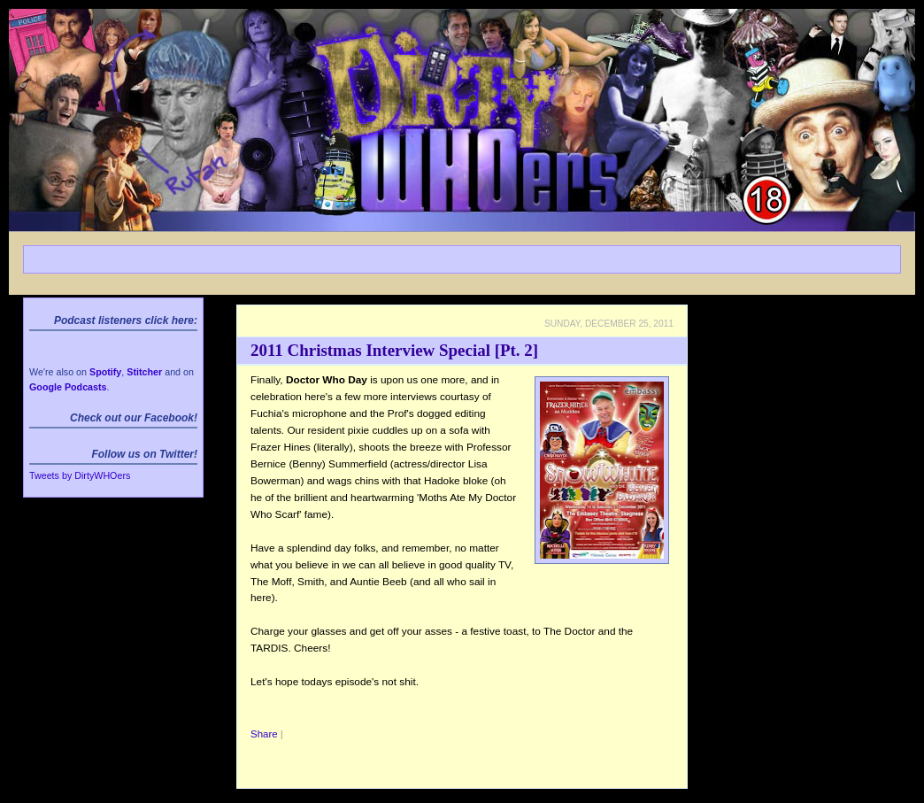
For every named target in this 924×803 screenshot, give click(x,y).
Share (264, 734)
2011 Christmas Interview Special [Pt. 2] (394, 350)
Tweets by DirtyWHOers (79, 475)
